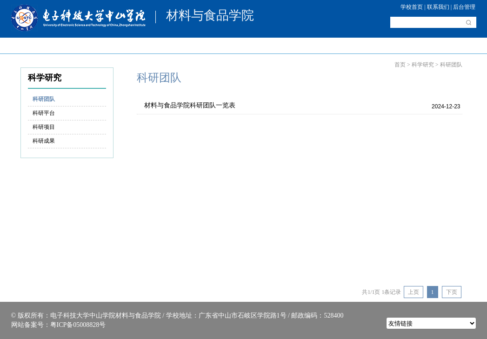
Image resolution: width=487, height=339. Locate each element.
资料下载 (403, 45)
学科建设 (207, 45)
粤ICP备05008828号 (78, 324)
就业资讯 (452, 45)
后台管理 (464, 7)
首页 (23, 45)
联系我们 (438, 7)
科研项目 (44, 127)
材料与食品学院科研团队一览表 (189, 105)
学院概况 (60, 45)
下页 (451, 292)
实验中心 (353, 45)
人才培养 (158, 45)
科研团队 (44, 99)
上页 (413, 292)
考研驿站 (305, 45)
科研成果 (44, 141)
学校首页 (411, 7)
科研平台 (44, 113)
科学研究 (256, 45)
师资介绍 (109, 45)
